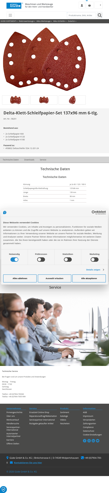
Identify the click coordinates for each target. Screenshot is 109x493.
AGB (85, 412)
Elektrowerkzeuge (26, 21)
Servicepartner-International (13, 428)
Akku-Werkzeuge (43, 21)
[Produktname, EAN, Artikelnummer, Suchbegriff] (81, 15)
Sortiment (64, 412)
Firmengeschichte (14, 412)
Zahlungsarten (89, 423)
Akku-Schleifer (59, 21)
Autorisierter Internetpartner (13, 434)
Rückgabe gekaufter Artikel (41, 423)
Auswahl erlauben (54, 278)
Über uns (10, 416)
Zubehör (71, 21)
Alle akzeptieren (89, 278)
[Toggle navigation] (10, 15)
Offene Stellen (12, 443)
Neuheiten (65, 423)
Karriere (10, 440)
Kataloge (64, 416)
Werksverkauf (12, 419)
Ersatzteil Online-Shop (39, 412)
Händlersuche (12, 423)
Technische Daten (11, 159)
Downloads (29, 159)
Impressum (88, 416)
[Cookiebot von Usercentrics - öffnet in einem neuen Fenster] (94, 212)
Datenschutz (88, 431)
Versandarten (89, 419)
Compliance (88, 427)
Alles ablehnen (20, 278)
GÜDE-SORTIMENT (8, 21)
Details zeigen (93, 269)
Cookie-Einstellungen (92, 434)
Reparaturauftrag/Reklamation (43, 416)
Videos (63, 419)
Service (43, 159)
